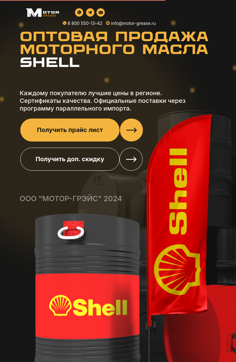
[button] (131, 130)
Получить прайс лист (70, 130)
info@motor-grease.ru (133, 23)
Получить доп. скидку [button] (70, 159)
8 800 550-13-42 (85, 23)
